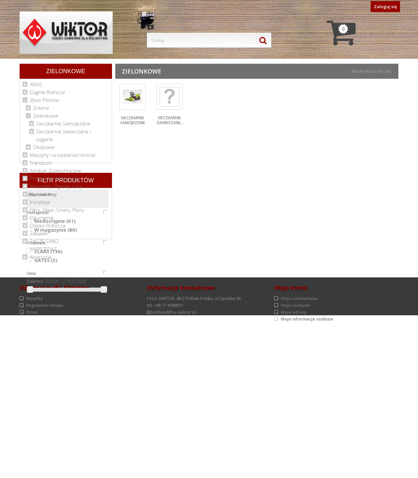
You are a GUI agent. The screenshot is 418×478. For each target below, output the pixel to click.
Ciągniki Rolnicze (47, 94)
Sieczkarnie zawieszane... (170, 120)
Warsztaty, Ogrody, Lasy (56, 188)
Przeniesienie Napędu (54, 180)
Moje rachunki (296, 451)
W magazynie (55, 338)
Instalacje (40, 204)
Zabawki (39, 235)
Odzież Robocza (47, 227)
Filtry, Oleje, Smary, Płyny (57, 211)
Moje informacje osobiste (307, 465)
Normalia (39, 196)
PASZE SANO (44, 243)
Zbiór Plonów (44, 102)
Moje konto (290, 433)
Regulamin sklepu (44, 451)
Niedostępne (54, 329)
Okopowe (44, 149)
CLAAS (48, 359)
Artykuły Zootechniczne (55, 172)
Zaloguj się (385, 6)
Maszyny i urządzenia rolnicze (62, 157)
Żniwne (41, 110)
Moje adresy (294, 458)
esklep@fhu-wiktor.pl (174, 458)
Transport (41, 164)
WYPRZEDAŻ (43, 251)
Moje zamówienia (299, 444)
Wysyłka (34, 444)
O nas (32, 458)
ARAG (36, 86)
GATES (45, 368)
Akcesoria (40, 258)
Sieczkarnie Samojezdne (63, 125)
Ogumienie (42, 219)
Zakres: (35, 389)
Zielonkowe (45, 117)
